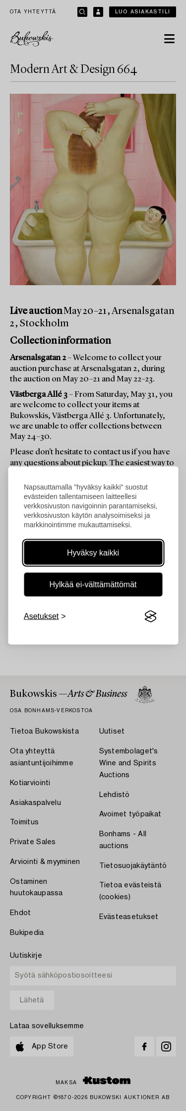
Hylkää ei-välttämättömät (92, 584)
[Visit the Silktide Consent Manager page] (150, 616)
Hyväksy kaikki (93, 553)
